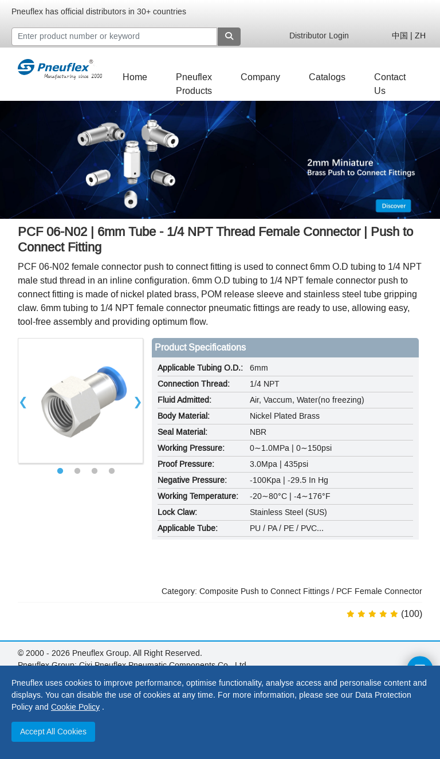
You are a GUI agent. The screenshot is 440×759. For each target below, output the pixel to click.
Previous (23, 400)
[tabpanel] (80, 400)
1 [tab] (60, 471)
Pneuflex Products (194, 80)
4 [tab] (111, 471)
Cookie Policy (75, 707)
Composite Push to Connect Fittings (264, 591)
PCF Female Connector (379, 591)
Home (135, 77)
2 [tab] (77, 471)
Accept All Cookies (53, 731)
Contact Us (390, 80)
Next (138, 400)
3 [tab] (94, 471)
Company (260, 77)
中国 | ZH (409, 35)
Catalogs (327, 77)
